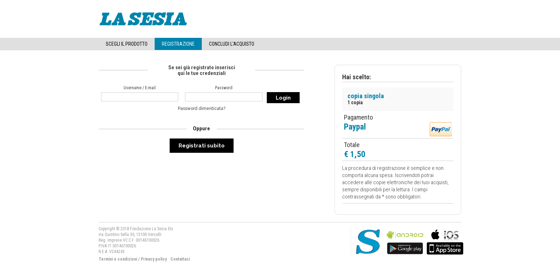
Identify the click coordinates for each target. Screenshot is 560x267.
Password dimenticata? (201, 108)
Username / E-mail (140, 87)
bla (405, 241)
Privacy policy (154, 259)
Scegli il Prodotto (127, 44)
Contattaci (180, 259)
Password (223, 87)
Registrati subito (202, 145)
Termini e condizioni (118, 259)
